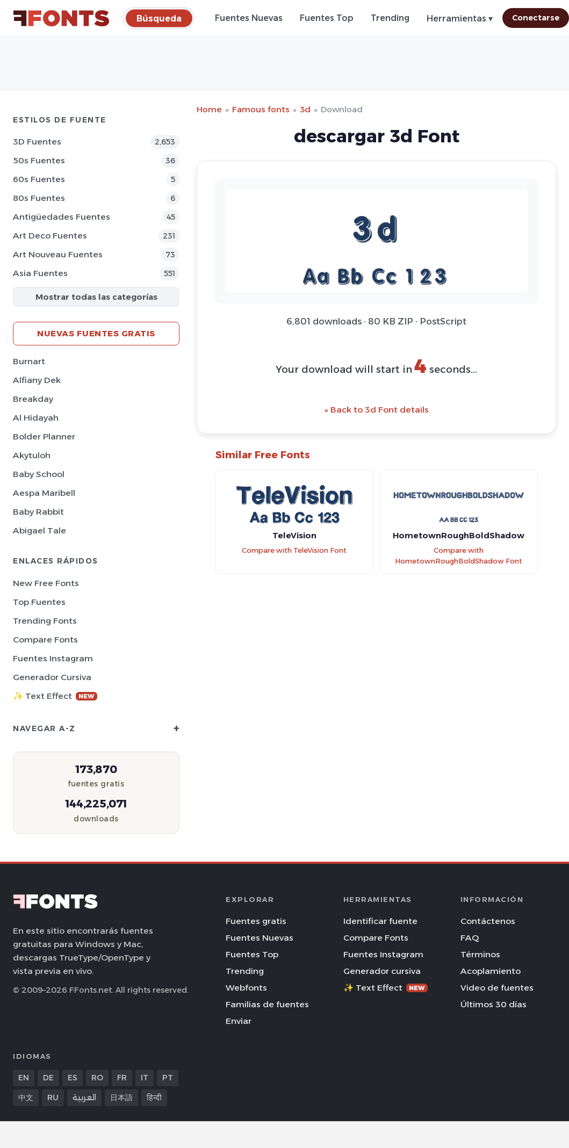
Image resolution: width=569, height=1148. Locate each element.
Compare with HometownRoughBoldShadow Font (458, 556)
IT (144, 1077)
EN (23, 1077)
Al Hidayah (36, 418)
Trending (390, 18)
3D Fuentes (37, 141)
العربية (84, 1097)
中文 (25, 1097)
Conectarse (535, 18)
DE (48, 1077)
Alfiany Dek (37, 380)
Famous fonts (261, 109)
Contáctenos (487, 921)
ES (72, 1077)
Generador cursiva (52, 677)
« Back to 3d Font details (377, 410)
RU (53, 1097)
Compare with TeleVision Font (294, 550)
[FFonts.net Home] (61, 18)
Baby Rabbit (38, 512)
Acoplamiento (490, 971)
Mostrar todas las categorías (96, 297)
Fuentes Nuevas (249, 18)
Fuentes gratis (256, 921)
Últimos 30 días (493, 1004)
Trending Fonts (45, 621)
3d (305, 109)
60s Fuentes (39, 179)
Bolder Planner (44, 436)
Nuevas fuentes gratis (96, 333)
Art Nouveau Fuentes (58, 254)
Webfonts (246, 988)
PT (167, 1077)
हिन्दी (154, 1097)
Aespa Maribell (44, 493)
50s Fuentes (39, 160)
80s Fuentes (39, 198)
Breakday (33, 399)
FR (122, 1077)
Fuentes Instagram (53, 658)
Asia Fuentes (40, 273)
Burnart (29, 361)
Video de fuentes (497, 988)
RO (97, 1077)
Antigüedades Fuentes (61, 217)
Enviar (238, 1021)
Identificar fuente (380, 921)
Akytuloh (32, 455)
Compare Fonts (45, 639)
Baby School (38, 474)
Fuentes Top (327, 18)
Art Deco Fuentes (50, 235)
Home (209, 109)
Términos (480, 954)
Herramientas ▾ (460, 18)
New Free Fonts (46, 583)
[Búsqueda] (159, 18)
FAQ (469, 938)
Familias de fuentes (267, 1004)
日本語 (121, 1097)
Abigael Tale (39, 530)
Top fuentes (39, 602)
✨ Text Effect (55, 696)
